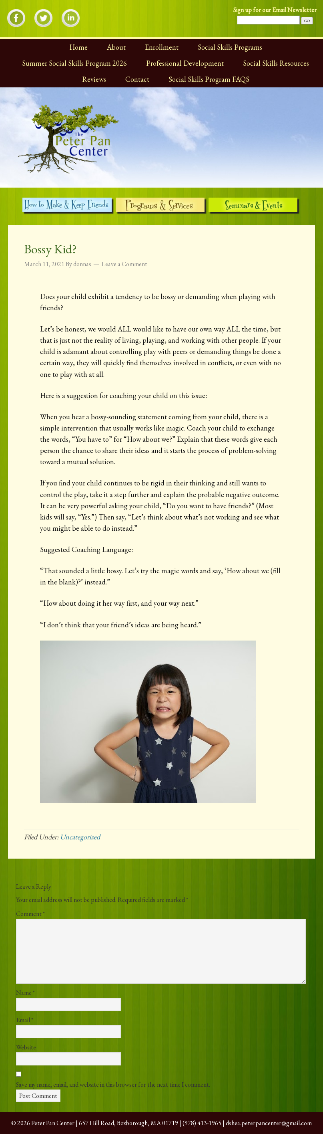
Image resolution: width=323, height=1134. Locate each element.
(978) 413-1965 (202, 1123)
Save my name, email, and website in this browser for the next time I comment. (113, 1084)
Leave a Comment (124, 264)
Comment (30, 914)
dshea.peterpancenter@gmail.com (269, 1123)
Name (25, 992)
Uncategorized (80, 836)
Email (24, 1020)
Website (26, 1047)
